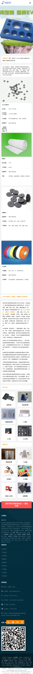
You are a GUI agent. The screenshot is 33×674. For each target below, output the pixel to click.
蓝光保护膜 (25, 405)
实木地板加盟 (11, 670)
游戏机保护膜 (9, 422)
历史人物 (17, 670)
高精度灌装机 (18, 668)
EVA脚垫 (25, 479)
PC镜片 (25, 422)
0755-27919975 (13, 595)
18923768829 (20, 600)
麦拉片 (13, 58)
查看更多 (8, 542)
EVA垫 (9, 439)
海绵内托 (9, 405)
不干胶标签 (25, 668)
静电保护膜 (9, 462)
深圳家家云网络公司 (26, 673)
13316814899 (12, 600)
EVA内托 (25, 439)
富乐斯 (25, 670)
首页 (10, 58)
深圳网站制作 (11, 668)
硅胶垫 (21, 670)
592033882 (12, 604)
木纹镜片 (9, 479)
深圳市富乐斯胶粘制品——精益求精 (16, 499)
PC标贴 (25, 462)
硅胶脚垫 (25, 496)
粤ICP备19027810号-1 (9, 673)
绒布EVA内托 (9, 496)
